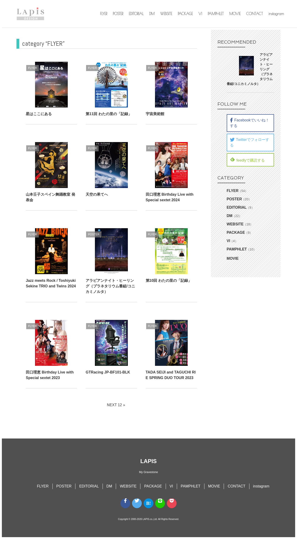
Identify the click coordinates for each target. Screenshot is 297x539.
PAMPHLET (216, 14)
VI (200, 14)
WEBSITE (166, 14)
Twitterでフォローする (249, 142)
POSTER (118, 14)
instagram (276, 14)
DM (152, 14)
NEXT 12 (114, 405)
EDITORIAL (136, 14)
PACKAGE (185, 14)
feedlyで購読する (247, 159)
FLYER (103, 14)
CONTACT (254, 14)
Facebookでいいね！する (249, 123)
